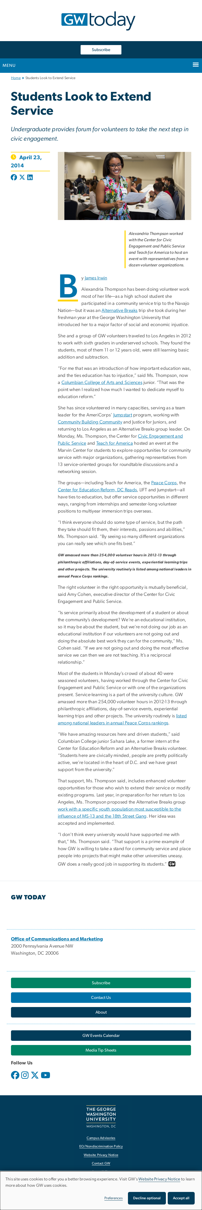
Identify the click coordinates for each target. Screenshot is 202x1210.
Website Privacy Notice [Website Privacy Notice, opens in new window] (101, 1155)
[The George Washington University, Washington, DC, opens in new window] (101, 1116)
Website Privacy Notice (159, 1179)
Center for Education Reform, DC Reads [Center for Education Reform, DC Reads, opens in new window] (97, 490)
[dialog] (101, 1190)
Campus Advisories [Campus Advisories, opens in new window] (101, 1138)
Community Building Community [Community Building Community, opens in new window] (90, 422)
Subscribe (101, 50)
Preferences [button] (113, 1198)
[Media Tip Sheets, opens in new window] (101, 1050)
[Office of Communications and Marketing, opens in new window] (57, 939)
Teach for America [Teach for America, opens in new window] (114, 443)
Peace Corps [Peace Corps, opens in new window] (164, 483)
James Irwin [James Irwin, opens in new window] (96, 278)
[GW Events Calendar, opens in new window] (101, 1035)
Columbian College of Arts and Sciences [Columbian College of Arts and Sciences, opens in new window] (102, 382)
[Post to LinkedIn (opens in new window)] (30, 178)
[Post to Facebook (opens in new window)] (14, 178)
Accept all (181, 1198)
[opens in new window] (15, 1079)
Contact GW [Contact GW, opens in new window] (101, 1163)
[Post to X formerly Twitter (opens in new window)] (22, 178)
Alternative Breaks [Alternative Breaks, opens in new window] (120, 310)
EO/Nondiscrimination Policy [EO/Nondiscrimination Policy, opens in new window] (101, 1146)
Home (16, 78)
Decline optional (147, 1198)
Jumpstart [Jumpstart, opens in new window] (122, 415)
